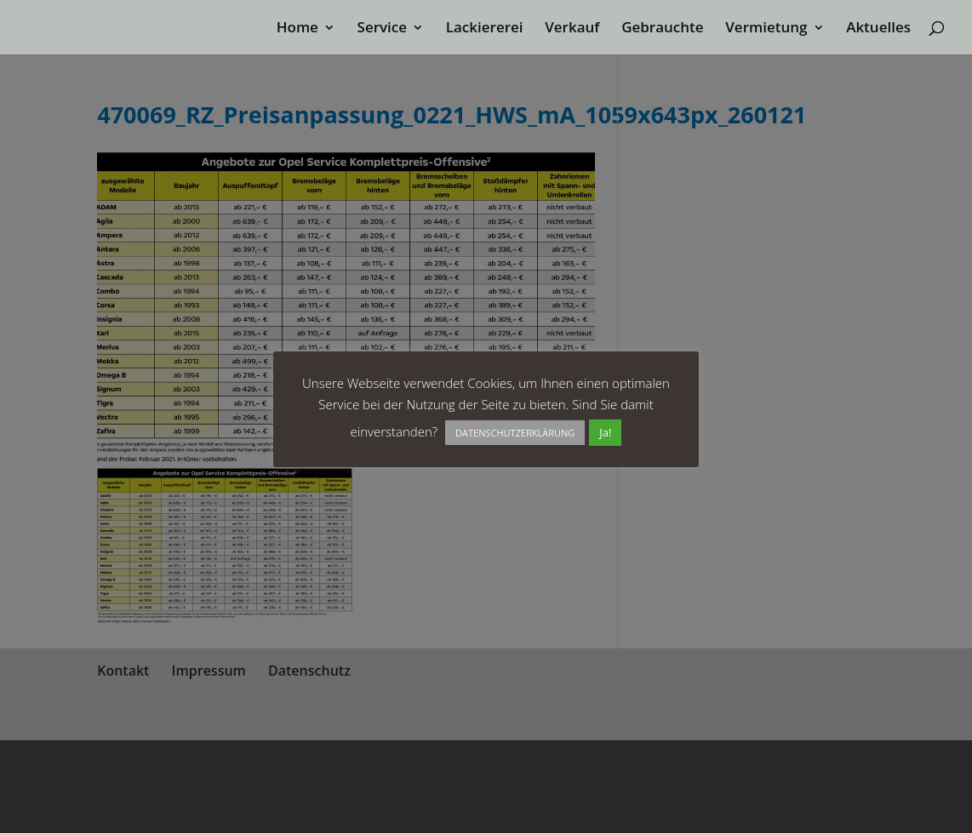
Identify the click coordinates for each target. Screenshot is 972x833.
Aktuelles (878, 29)
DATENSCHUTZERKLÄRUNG (515, 432)
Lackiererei (484, 29)
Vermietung (766, 29)
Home (297, 29)
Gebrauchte (662, 29)
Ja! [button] (605, 432)
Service (382, 29)
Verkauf (572, 29)
